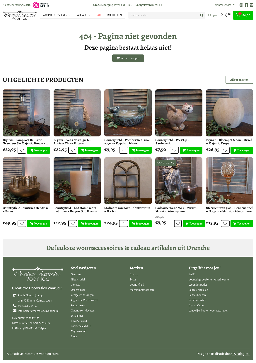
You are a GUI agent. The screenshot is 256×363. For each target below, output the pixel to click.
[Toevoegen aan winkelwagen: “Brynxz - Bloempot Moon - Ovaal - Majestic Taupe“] (242, 150)
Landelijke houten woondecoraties (208, 310)
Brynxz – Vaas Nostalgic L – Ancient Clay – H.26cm (72, 141)
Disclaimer (77, 315)
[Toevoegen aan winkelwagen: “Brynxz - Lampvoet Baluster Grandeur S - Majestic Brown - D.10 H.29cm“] (38, 150)
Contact (75, 284)
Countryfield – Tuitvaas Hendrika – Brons (26, 209)
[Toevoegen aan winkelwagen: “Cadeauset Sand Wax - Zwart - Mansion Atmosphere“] (192, 223)
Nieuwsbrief (78, 279)
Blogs (74, 336)
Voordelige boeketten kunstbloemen (209, 279)
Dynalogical (241, 354)
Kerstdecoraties (197, 300)
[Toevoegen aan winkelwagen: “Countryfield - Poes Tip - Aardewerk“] (191, 150)
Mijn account (78, 331)
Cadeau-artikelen (198, 289)
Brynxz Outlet (196, 305)
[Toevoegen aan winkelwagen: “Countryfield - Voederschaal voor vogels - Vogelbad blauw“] (140, 150)
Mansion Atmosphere (142, 289)
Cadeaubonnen (197, 295)
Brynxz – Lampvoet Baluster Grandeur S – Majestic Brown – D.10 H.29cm (24, 143)
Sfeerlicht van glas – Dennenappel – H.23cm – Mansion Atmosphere (229, 209)
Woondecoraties (198, 284)
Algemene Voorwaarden (84, 300)
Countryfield (137, 284)
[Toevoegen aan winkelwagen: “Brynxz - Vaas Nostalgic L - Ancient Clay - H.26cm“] (89, 150)
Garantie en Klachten (83, 310)
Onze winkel (78, 289)
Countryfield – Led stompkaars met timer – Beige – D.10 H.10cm (75, 209)
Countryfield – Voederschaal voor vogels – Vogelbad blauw (127, 141)
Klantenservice (225, 5)
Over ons (76, 274)
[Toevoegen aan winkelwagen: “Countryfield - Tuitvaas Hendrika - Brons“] (38, 223)
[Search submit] (201, 15)
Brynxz (134, 274)
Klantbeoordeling (16, 5)
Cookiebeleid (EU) (81, 326)
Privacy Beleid (79, 320)
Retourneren (78, 305)
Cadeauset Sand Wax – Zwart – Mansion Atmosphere (176, 209)
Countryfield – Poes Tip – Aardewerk (172, 141)
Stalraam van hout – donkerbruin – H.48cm (127, 209)
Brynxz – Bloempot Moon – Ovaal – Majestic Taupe (229, 141)
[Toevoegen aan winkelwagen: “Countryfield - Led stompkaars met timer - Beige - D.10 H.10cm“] (89, 223)
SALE (192, 274)
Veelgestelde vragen (82, 295)
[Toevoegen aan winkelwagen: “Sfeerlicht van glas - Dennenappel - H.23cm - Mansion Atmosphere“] (242, 223)
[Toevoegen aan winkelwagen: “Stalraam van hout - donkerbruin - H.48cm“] (140, 223)
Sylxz (133, 279)
